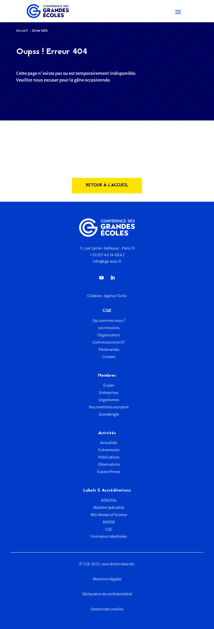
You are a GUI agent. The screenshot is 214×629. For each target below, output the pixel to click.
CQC (109, 529)
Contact (108, 356)
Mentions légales (107, 579)
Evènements (109, 450)
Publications (109, 457)
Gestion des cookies (107, 609)
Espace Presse (109, 471)
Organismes (109, 400)
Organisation (109, 335)
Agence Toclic (115, 295)
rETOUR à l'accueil (107, 185)
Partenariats (109, 349)
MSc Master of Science (109, 514)
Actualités (108, 442)
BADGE (109, 522)
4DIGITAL (109, 500)
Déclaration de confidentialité (107, 594)
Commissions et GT (109, 342)
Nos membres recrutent (109, 407)
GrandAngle (109, 414)
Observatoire (109, 464)
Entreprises (108, 392)
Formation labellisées (109, 536)
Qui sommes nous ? (109, 320)
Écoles (108, 385)
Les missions (109, 327)
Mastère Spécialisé (108, 507)
